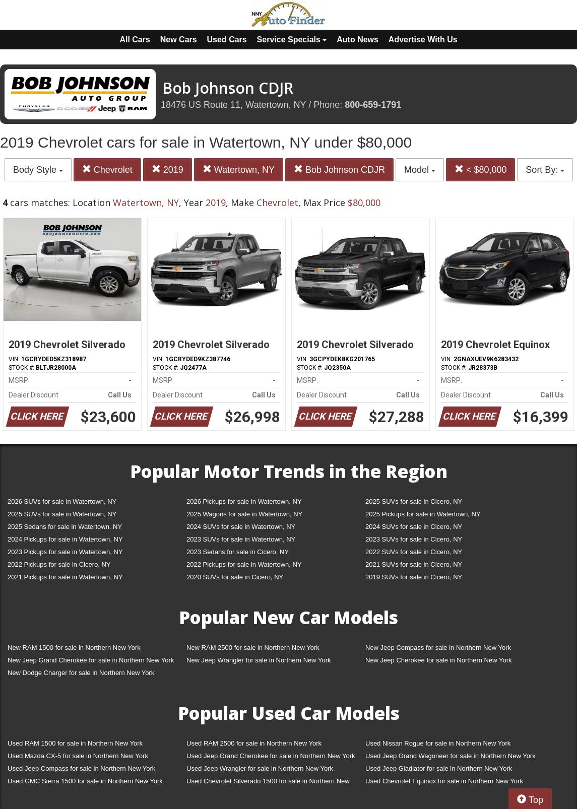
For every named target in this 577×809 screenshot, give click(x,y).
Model (419, 170)
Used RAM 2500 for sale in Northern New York (254, 743)
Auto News (357, 39)
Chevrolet (107, 169)
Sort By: (545, 170)
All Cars (134, 39)
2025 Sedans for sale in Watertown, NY (65, 526)
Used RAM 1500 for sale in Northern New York (75, 743)
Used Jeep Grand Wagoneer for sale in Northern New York (450, 756)
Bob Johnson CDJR (339, 169)
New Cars (178, 39)
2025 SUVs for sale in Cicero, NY (413, 501)
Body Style (38, 170)
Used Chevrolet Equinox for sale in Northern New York (444, 781)
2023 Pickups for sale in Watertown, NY (65, 552)
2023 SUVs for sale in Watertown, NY (240, 539)
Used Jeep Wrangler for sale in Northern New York (259, 768)
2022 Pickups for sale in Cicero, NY (59, 564)
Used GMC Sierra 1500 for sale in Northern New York (85, 781)
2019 (167, 169)
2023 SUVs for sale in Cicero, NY (413, 539)
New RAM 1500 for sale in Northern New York (74, 647)
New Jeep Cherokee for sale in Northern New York (438, 660)
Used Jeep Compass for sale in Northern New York (81, 768)
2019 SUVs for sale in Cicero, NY (413, 577)
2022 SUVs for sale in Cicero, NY (413, 552)
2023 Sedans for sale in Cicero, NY (237, 552)
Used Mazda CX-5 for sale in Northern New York (78, 756)
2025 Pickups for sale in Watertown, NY (423, 514)
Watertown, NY (239, 169)
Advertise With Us (423, 39)
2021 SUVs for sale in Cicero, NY (413, 564)
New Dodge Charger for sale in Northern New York (81, 673)
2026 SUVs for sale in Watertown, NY (62, 501)
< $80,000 (481, 169)
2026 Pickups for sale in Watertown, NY (244, 501)
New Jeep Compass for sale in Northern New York (438, 647)
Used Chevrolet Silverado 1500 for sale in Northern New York (268, 783)
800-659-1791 (373, 105)
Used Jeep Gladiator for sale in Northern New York (438, 768)
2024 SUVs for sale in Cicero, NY (413, 526)
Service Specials (292, 39)
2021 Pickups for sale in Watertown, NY (65, 577)
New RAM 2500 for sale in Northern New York (252, 647)
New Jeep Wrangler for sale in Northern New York (258, 660)
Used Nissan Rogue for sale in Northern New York (437, 743)
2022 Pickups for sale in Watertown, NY (244, 564)
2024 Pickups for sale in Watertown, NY (65, 539)
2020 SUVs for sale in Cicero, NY (234, 577)
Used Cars (227, 39)
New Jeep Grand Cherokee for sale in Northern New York (91, 660)
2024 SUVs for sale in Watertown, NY (240, 526)
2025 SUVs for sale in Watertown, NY (62, 514)
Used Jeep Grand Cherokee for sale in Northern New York (270, 756)
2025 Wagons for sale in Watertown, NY (244, 514)
